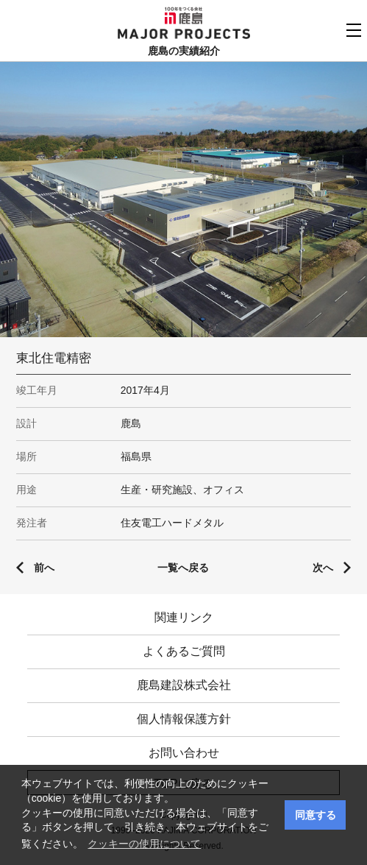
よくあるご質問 (184, 651)
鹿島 (183, 15)
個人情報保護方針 (184, 719)
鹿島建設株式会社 (184, 685)
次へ (323, 567)
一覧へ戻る (183, 567)
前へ (44, 567)
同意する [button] (315, 815)
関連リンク (183, 617)
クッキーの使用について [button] (144, 844)
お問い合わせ (184, 752)
